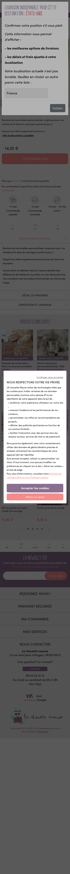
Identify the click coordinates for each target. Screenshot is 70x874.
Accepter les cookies (35, 488)
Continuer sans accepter (50, 377)
